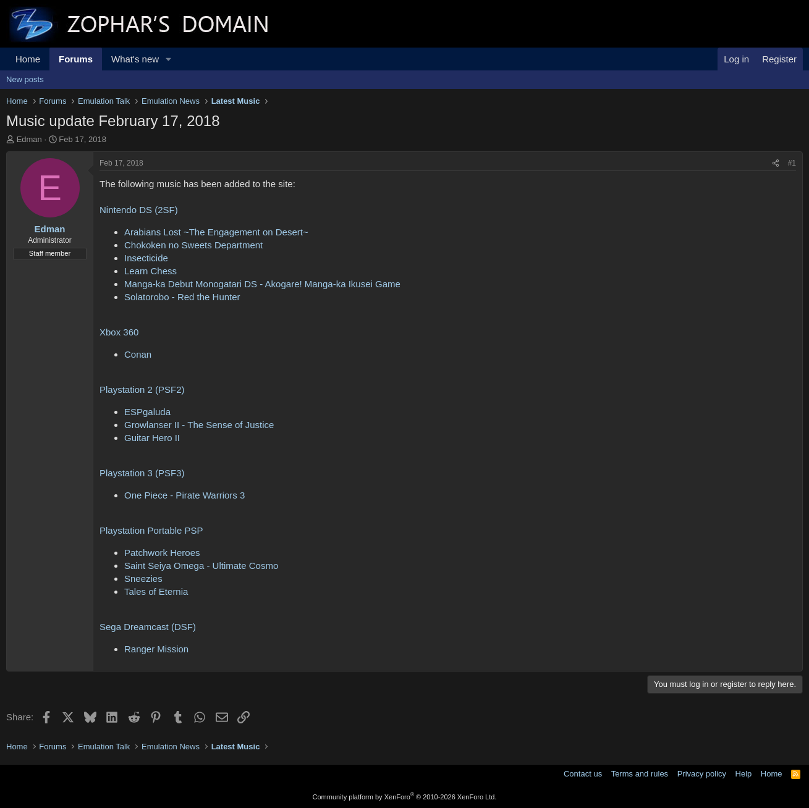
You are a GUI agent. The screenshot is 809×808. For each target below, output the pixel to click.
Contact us (583, 773)
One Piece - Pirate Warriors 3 (184, 495)
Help (743, 773)
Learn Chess (150, 271)
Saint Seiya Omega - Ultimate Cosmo (201, 565)
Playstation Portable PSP (151, 530)
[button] (168, 59)
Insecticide (146, 258)
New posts (25, 79)
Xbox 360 (119, 332)
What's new (135, 59)
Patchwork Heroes (162, 552)
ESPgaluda (147, 411)
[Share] (776, 163)
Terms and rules (639, 773)
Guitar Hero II (152, 437)
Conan (137, 354)
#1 (792, 163)
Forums (76, 59)
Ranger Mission (156, 649)
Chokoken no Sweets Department (193, 245)
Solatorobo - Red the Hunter (182, 297)
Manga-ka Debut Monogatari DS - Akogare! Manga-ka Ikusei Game (262, 284)
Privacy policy (701, 773)
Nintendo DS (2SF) (139, 209)
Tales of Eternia (156, 591)
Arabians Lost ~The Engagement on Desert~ (216, 232)
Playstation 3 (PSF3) (142, 473)
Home (27, 59)
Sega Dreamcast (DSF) (148, 626)
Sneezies (143, 578)
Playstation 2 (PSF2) (142, 389)
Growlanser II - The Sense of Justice (199, 424)
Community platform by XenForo (405, 797)
